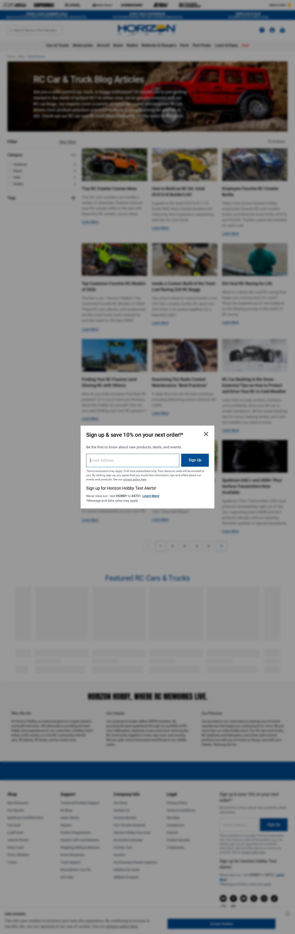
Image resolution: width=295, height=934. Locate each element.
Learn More (150, 496)
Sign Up (195, 460)
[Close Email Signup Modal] (206, 434)
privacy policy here (134, 479)
